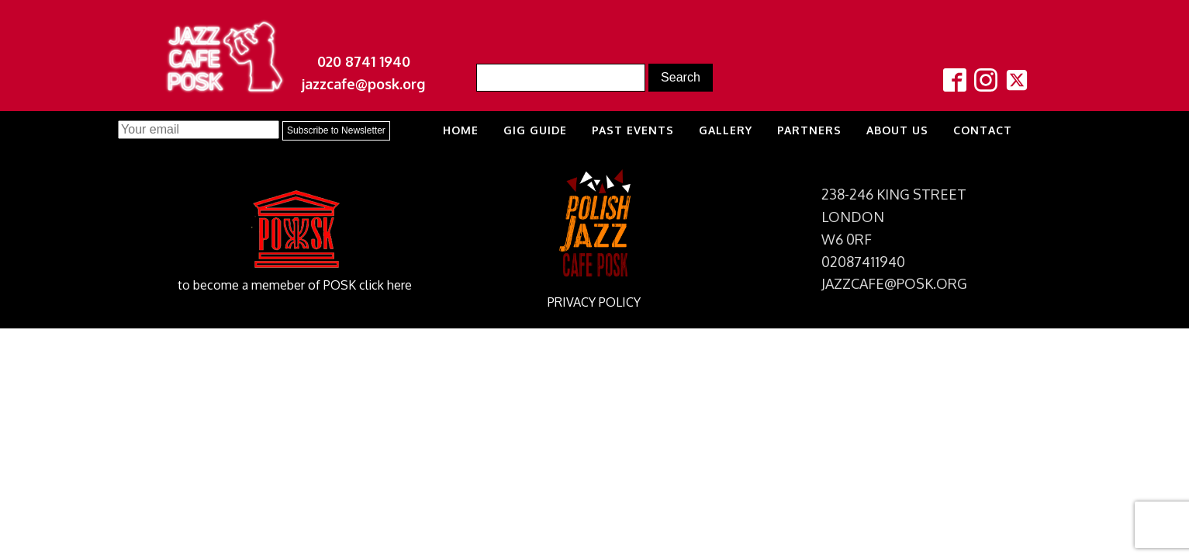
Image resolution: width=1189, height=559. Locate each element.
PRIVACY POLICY (594, 302)
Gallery (725, 130)
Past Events (633, 130)
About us (897, 130)
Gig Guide (535, 130)
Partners (809, 130)
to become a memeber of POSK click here (295, 285)
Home (461, 130)
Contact (982, 130)
